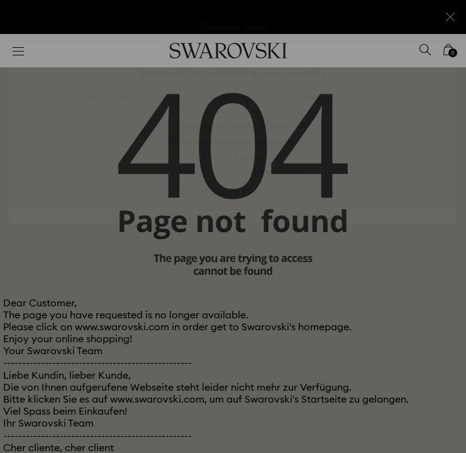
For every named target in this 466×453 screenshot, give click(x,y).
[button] (439, 56)
